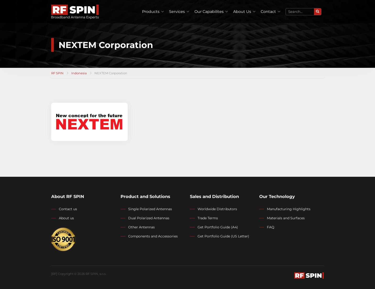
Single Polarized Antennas (150, 209)
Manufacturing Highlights (288, 209)
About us (66, 218)
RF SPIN (57, 73)
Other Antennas (141, 227)
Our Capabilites (209, 11)
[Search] (317, 11)
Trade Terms (208, 218)
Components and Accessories (153, 236)
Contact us (68, 209)
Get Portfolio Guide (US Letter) (223, 236)
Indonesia (79, 73)
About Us (242, 11)
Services (177, 11)
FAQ (270, 227)
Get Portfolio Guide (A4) (218, 227)
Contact (268, 11)
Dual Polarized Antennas (148, 218)
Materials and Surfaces (286, 218)
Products (151, 11)
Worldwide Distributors (217, 209)
